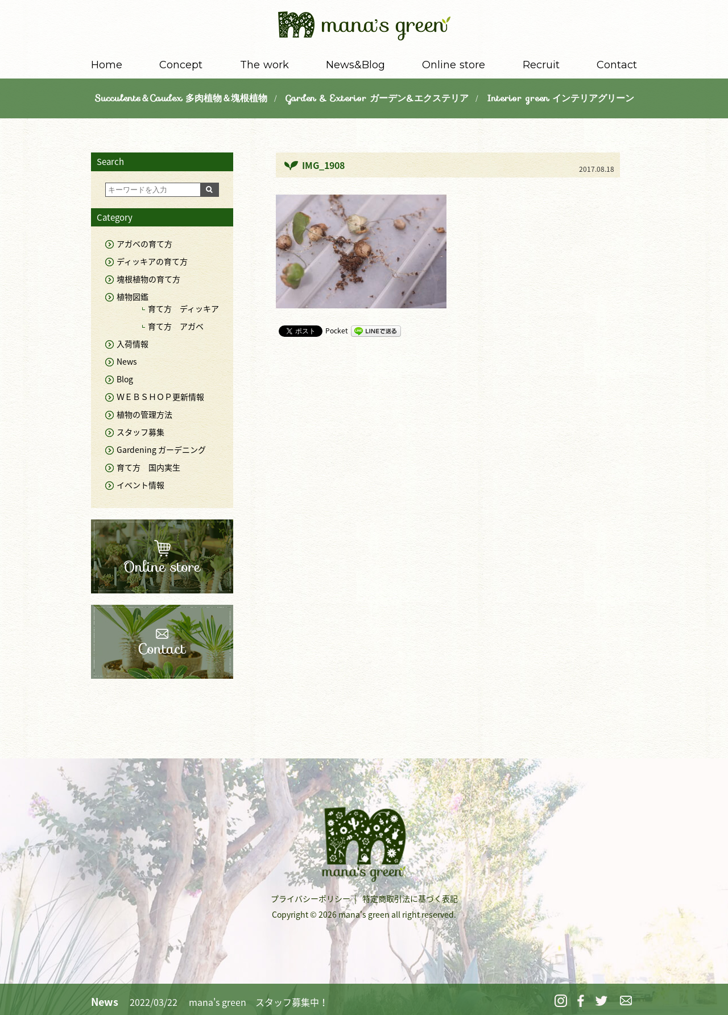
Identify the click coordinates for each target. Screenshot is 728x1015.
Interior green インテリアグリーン (560, 98)
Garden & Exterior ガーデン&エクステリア (377, 98)
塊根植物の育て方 (148, 278)
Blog (125, 379)
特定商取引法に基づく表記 (410, 898)
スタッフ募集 (140, 432)
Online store (453, 65)
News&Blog (355, 65)
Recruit (541, 65)
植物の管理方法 (144, 414)
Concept (180, 65)
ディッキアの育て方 (152, 261)
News (127, 361)
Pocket (336, 330)
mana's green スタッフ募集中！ (258, 1002)
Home (106, 65)
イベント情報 (140, 484)
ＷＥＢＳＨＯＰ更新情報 (160, 396)
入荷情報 (132, 343)
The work (264, 65)
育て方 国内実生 (148, 467)
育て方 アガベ (176, 326)
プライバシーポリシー (310, 898)
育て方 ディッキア (183, 308)
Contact (617, 65)
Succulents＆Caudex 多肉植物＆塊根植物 (180, 98)
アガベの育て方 (144, 243)
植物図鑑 (132, 296)
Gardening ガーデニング (161, 449)
